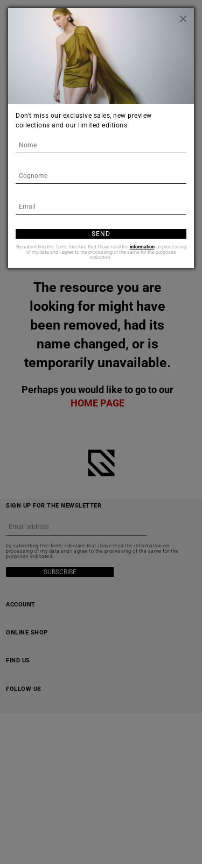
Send (101, 234)
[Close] (183, 19)
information (142, 246)
